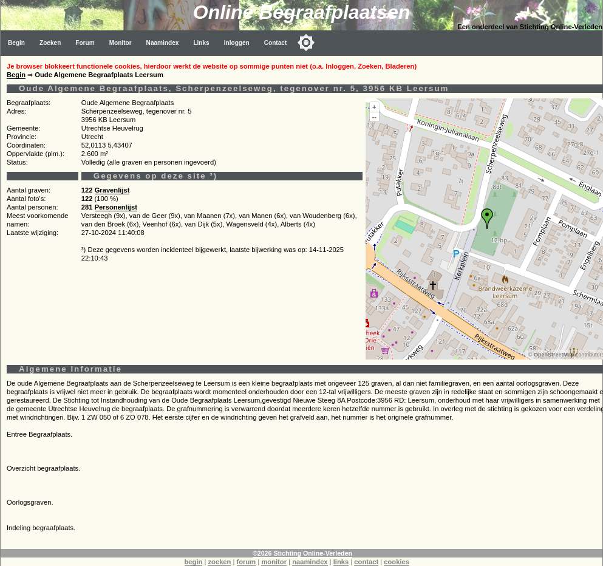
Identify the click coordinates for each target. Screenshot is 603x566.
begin (194, 561)
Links (201, 42)
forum (246, 561)
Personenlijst (116, 207)
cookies (396, 561)
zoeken (219, 561)
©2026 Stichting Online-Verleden (302, 553)
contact (366, 561)
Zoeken (50, 42)
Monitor (120, 42)
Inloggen (237, 42)
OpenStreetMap (554, 355)
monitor (274, 561)
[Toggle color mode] (306, 42)
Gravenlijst (112, 190)
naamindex (309, 561)
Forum (84, 42)
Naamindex (162, 42)
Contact (275, 42)
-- (374, 116)
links (341, 561)
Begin (16, 42)
